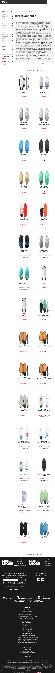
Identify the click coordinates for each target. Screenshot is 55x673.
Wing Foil (4, 16)
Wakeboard (5, 34)
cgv (27, 654)
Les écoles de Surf (27, 631)
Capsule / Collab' (7, 43)
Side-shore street (27, 611)
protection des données (27, 653)
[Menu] (51, 2)
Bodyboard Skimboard (5, 37)
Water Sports (7, 12)
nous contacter (27, 647)
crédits (27, 656)
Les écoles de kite (27, 624)
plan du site (27, 649)
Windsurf (4, 18)
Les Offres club (27, 620)
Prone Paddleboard (6, 29)
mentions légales (27, 651)
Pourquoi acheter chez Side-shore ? (27, 609)
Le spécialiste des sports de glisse (27, 614)
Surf (3, 23)
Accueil (16, 11)
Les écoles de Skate (27, 629)
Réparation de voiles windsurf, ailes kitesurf (27, 639)
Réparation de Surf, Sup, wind (27, 635)
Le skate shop (27, 613)
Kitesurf (4, 14)
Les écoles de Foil (27, 628)
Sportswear (5, 41)
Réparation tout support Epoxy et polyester (27, 637)
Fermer (39, 672)
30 (40, 63)
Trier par (17, 64)
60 (42, 63)
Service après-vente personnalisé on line (27, 642)
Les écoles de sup (27, 626)
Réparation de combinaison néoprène (27, 641)
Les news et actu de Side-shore (27, 618)
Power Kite (5, 32)
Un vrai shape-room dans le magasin (27, 616)
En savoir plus (33, 672)
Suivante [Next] (39, 70)
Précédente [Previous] (29, 70)
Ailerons (4, 25)
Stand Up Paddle (6, 21)
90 (43, 63)
